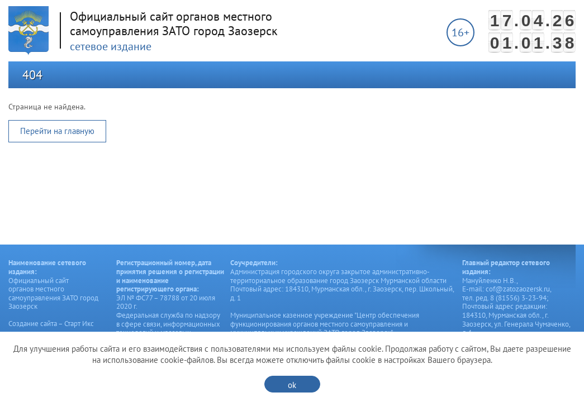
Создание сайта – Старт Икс (51, 323)
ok (292, 385)
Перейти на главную (57, 131)
